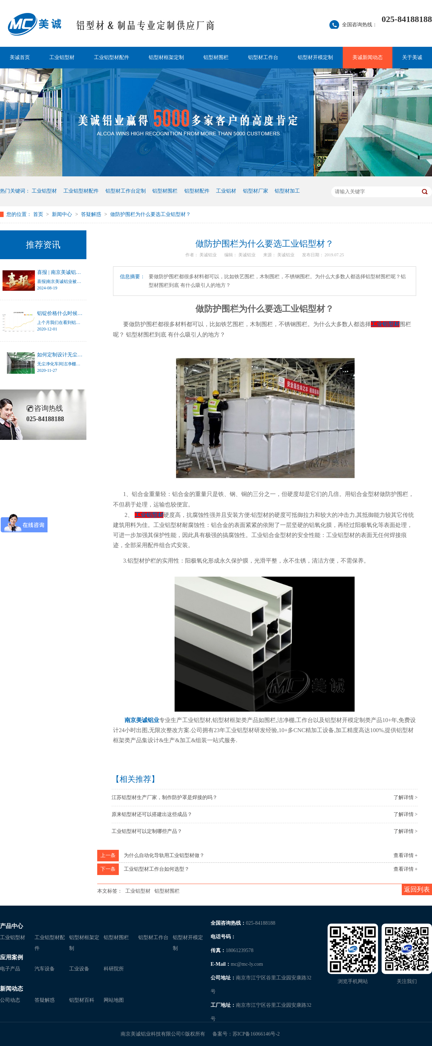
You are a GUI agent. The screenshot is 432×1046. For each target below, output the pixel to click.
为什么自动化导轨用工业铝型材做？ (164, 855)
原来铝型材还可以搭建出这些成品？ (152, 814)
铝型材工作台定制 (125, 191)
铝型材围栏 (216, 57)
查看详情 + (405, 855)
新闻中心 (62, 214)
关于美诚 (412, 57)
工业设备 (79, 968)
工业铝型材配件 (111, 57)
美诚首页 (20, 57)
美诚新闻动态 (367, 57)
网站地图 (114, 1000)
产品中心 (11, 926)
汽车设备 (45, 968)
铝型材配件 (197, 191)
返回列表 (417, 889)
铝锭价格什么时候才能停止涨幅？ (75, 313)
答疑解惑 (92, 214)
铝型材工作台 (263, 57)
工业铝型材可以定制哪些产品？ (147, 831)
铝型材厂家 (255, 191)
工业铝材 (226, 191)
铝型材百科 (81, 1000)
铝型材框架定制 (166, 57)
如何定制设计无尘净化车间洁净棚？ (77, 354)
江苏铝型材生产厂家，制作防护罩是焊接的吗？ (164, 797)
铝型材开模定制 (315, 57)
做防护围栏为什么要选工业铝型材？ (150, 214)
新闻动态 (11, 989)
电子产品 (10, 968)
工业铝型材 (62, 57)
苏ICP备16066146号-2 (256, 1034)
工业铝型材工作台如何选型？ (156, 869)
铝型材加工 (287, 191)
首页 (39, 214)
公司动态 (10, 1000)
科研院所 (114, 968)
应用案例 (11, 957)
